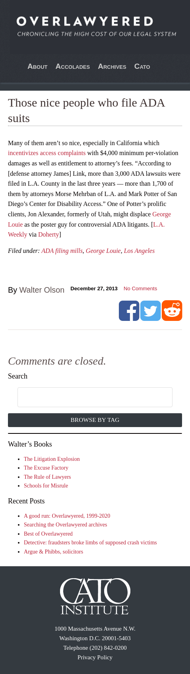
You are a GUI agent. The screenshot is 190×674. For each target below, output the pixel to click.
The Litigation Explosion (52, 459)
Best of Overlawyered (48, 534)
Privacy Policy (95, 657)
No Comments (140, 288)
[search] (86, 397)
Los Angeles (139, 250)
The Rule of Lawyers (47, 477)
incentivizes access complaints (46, 153)
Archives (112, 66)
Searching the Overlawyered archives (65, 525)
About (37, 66)
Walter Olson (42, 290)
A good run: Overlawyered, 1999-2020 (67, 516)
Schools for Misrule (46, 486)
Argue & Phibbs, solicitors (53, 552)
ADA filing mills (62, 250)
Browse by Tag (95, 419)
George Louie (103, 250)
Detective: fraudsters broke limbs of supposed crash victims (90, 543)
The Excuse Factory (46, 468)
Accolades (73, 66)
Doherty (48, 234)
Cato (142, 66)
